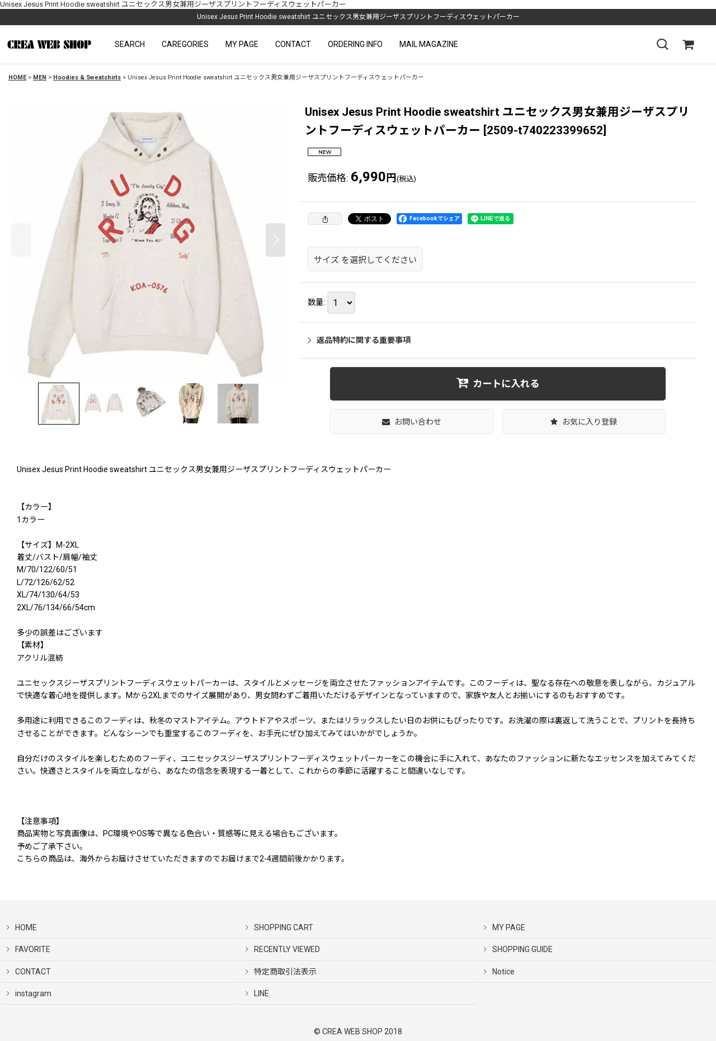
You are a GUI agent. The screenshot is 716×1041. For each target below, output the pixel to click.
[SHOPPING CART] (688, 45)
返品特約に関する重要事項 (359, 340)
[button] (129, 44)
